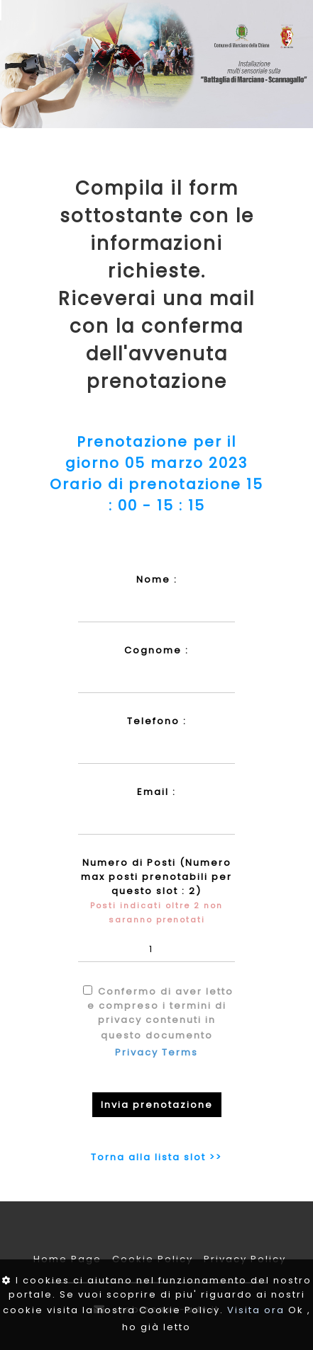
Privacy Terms (156, 1052)
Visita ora (256, 1310)
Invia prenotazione (157, 1104)
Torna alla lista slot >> (156, 1157)
